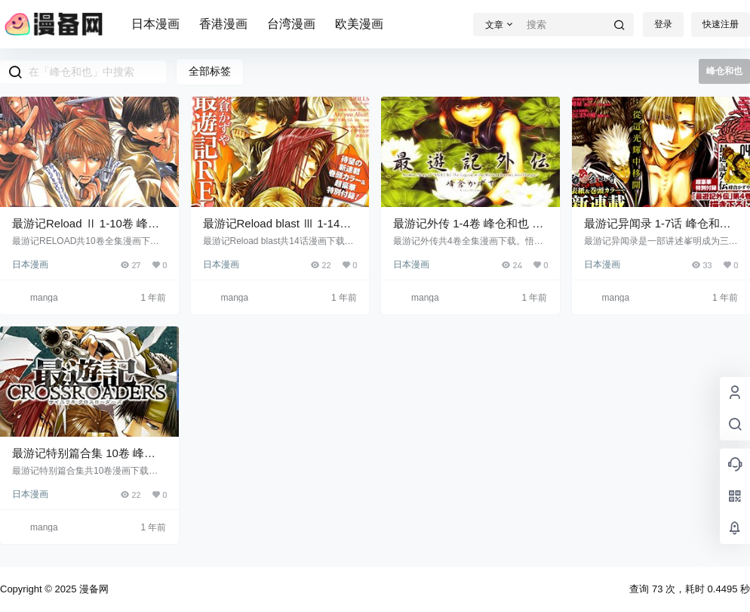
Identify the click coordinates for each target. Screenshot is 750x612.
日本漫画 (155, 23)
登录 (663, 24)
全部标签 (210, 71)
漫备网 (92, 589)
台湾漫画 (291, 23)
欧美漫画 (359, 23)
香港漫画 (223, 23)
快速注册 (720, 24)
